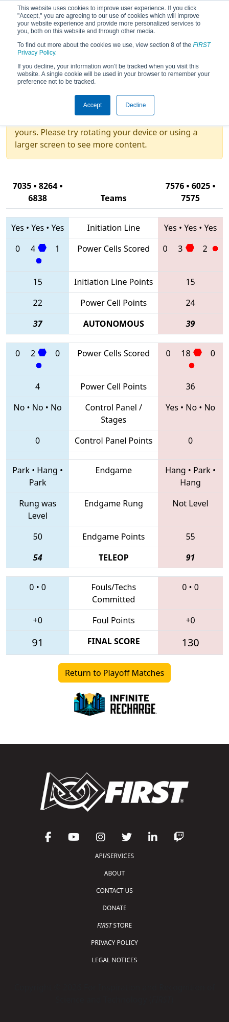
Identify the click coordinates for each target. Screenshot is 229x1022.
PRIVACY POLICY (114, 942)
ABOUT (114, 873)
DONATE (114, 908)
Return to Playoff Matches (114, 672)
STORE (114, 925)
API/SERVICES (114, 855)
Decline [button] (135, 105)
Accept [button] (92, 105)
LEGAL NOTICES (115, 960)
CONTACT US (114, 890)
